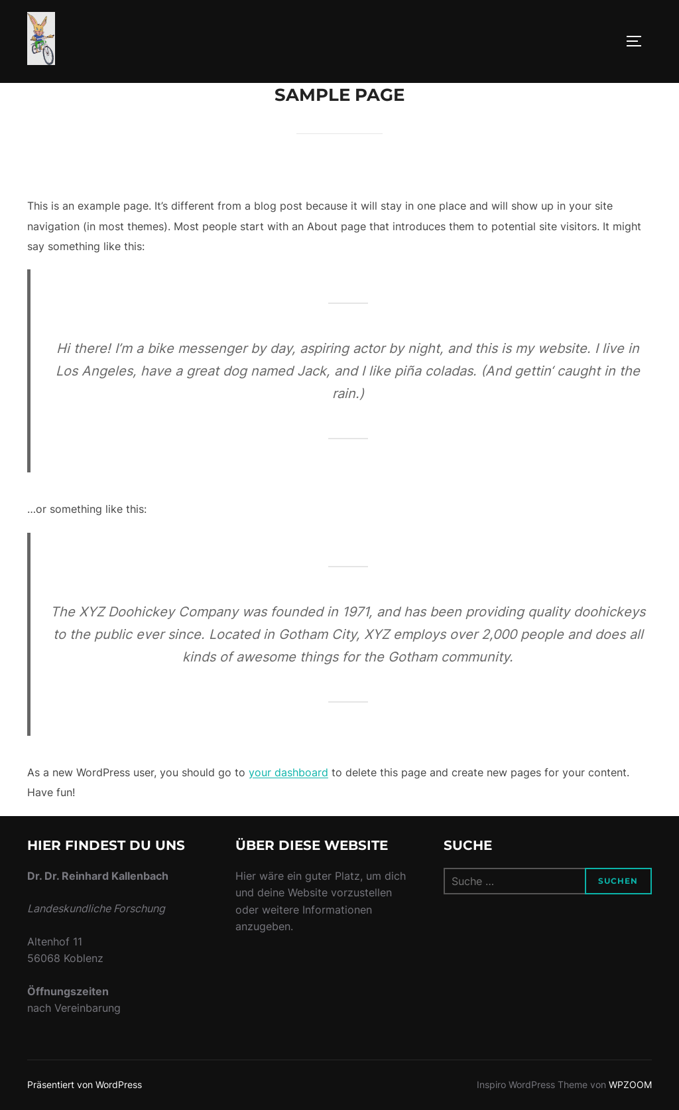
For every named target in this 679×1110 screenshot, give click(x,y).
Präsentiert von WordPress (84, 1084)
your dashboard (288, 772)
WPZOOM (630, 1084)
